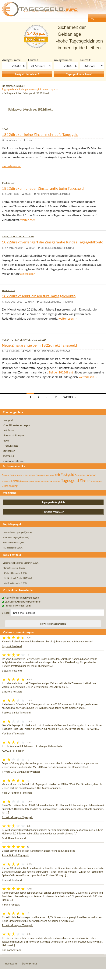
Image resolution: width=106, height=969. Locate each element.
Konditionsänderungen (17, 339)
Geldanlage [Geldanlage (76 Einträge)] (80, 475)
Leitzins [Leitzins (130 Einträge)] (16, 481)
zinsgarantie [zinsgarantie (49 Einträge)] (96, 481)
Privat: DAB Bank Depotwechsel (21, 771)
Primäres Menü (101, 18)
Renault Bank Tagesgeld (15, 855)
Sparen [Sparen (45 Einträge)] (37, 481)
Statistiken (9, 450)
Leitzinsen (9, 430)
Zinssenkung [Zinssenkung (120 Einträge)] (10, 485)
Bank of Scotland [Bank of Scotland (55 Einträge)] (17, 475)
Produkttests (10, 445)
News (5, 129)
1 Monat (40, 65)
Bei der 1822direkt (61, 372)
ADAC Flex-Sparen (13, 750)
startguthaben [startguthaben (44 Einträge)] (55, 481)
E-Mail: (6, 612)
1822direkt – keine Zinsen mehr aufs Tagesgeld (40, 134)
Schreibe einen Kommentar (53, 194)
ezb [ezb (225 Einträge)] (57, 474)
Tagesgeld (8, 182)
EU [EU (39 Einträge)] (53, 475)
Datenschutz (29, 963)
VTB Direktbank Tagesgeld (17, 792)
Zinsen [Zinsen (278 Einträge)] (85, 480)
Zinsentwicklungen (21, 236)
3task (29, 140)
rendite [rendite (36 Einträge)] (32, 481)
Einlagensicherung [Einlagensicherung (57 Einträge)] (44, 475)
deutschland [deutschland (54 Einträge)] (30, 475)
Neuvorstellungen (13, 435)
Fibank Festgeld (11, 904)
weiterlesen (11, 166)
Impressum (10, 963)
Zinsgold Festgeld (12, 691)
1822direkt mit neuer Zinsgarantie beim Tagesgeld (43, 188)
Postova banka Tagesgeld (16, 712)
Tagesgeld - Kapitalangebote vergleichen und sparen (30, 89)
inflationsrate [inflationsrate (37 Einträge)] (6, 481)
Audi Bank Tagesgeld (14, 838)
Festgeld (8, 420)
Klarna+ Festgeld (12, 879)
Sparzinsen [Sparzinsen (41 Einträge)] (45, 481)
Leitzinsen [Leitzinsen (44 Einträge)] (25, 481)
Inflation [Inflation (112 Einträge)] (91, 474)
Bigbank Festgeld (12, 646)
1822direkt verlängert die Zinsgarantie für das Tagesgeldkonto (52, 242)
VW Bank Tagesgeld (13, 733)
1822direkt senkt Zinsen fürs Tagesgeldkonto (39, 296)
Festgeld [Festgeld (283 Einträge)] (67, 474)
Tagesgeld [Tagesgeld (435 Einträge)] (70, 480)
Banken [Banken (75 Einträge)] (5, 475)
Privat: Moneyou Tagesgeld (17, 817)
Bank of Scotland (12, 949)
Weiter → (69, 397)
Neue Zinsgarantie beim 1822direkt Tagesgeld (39, 345)
